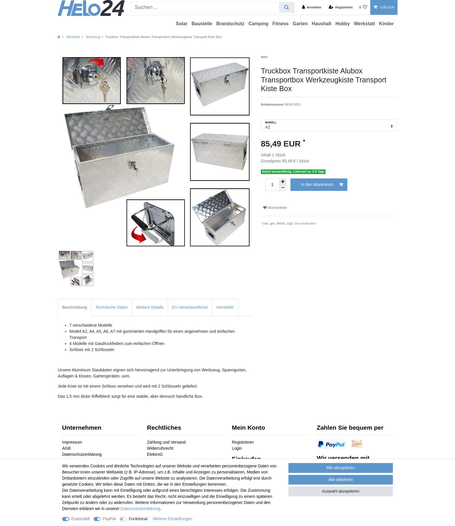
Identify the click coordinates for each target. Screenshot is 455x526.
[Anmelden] (312, 7)
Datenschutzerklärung (82, 454)
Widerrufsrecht (160, 448)
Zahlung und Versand (166, 442)
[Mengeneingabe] (272, 184)
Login (237, 448)
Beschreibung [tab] (74, 307)
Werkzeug (92, 37)
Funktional (138, 518)
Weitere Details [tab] (150, 307)
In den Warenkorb (322, 184)
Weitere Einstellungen (172, 518)
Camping (258, 23)
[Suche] (286, 7)
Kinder (386, 23)
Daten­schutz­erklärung (140, 508)
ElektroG (155, 454)
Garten (300, 23)
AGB (66, 448)
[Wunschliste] (363, 7)
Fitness (280, 23)
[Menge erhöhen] (282, 181)
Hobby (342, 23)
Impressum (72, 442)
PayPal (109, 518)
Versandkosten (305, 223)
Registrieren (243, 442)
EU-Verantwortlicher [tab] (190, 307)
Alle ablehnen (340, 479)
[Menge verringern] (282, 188)
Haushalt (321, 23)
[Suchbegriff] (205, 7)
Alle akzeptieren (340, 467)
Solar (181, 23)
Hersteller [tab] (225, 307)
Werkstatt (364, 23)
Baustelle (202, 23)
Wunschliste (275, 208)
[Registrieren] (340, 7)
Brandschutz (230, 23)
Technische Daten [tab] (111, 307)
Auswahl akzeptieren (340, 491)
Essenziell (80, 518)
